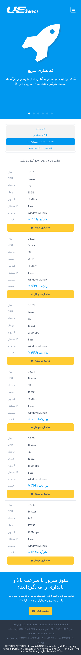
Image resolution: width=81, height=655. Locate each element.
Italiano (23, 651)
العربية (58, 646)
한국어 (58, 648)
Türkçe (32, 651)
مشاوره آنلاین (40, 611)
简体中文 (10, 646)
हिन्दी (41, 646)
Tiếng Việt (68, 648)
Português (69, 646)
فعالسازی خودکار (40, 227)
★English (33, 646)
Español (50, 646)
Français (6, 648)
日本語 (37, 648)
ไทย (77, 648)
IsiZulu (58, 651)
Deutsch (28, 648)
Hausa (50, 651)
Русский (17, 648)
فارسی (41, 651)
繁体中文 (21, 646)
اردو (51, 648)
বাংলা (45, 648)
